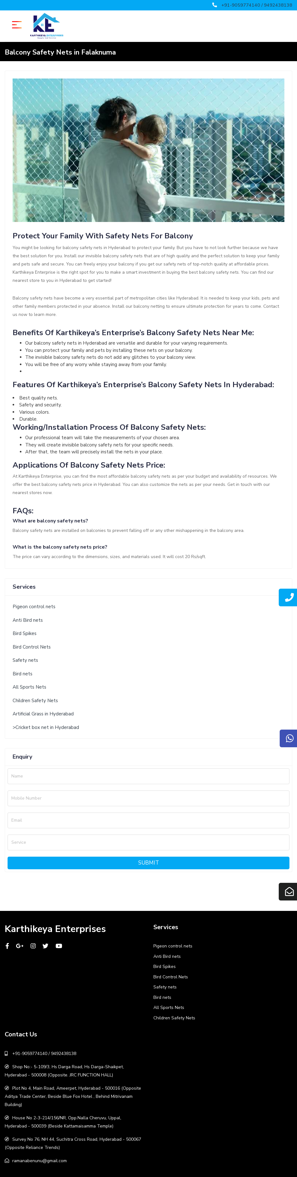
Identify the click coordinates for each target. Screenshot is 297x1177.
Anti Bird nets (28, 620)
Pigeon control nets (34, 606)
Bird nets (22, 674)
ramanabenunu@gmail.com (39, 1161)
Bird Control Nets (32, 647)
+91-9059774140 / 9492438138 (256, 5)
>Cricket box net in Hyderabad (46, 727)
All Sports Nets (29, 687)
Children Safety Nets (35, 700)
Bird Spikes (25, 633)
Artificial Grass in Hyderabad (43, 714)
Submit (148, 862)
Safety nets (25, 660)
